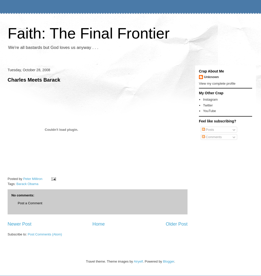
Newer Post (19, 224)
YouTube (209, 111)
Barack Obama (27, 184)
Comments (212, 137)
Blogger (168, 261)
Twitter (208, 105)
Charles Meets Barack (34, 80)
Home (98, 224)
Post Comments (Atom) (45, 234)
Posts (208, 130)
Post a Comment (30, 203)
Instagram (210, 99)
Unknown (211, 77)
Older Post (177, 224)
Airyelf (138, 261)
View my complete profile (217, 83)
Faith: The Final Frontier (89, 33)
